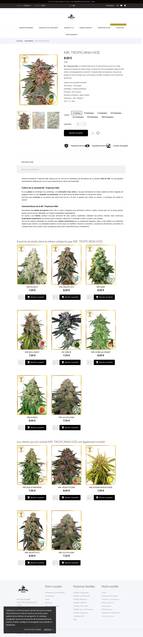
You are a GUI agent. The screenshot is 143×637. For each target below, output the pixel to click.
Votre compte (53, 586)
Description (27, 162)
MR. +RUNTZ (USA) (66, 487)
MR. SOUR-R (32, 287)
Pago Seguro (106, 606)
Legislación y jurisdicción (111, 613)
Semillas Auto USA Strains (83, 609)
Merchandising (71, 34)
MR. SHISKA (32, 417)
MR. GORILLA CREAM (100, 352)
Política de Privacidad (109, 596)
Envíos (104, 592)
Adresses (48, 603)
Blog (75, 619)
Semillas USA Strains (81, 606)
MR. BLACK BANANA (32, 487)
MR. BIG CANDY (32, 352)
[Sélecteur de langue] (28, 5)
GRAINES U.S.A (69, 28)
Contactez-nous (108, 616)
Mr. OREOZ (66, 352)
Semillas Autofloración (81, 596)
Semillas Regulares (80, 599)
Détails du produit (30, 170)
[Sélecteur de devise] (44, 5)
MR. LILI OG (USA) (66, 417)
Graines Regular (104, 28)
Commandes (49, 596)
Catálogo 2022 (78, 616)
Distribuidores (107, 609)
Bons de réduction (52, 606)
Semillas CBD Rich (80, 603)
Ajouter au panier (76, 133)
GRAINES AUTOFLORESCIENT (48, 28)
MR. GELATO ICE (66, 287)
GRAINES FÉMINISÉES (26, 28)
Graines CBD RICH (85, 28)
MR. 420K (101, 287)
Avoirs (47, 599)
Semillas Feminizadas (81, 592)
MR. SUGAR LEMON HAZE (100, 487)
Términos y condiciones (110, 599)
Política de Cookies (32, 630)
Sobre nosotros (107, 603)
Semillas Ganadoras (80, 613)
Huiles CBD (119, 26)
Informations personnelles (55, 592)
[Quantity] (21, 297)
